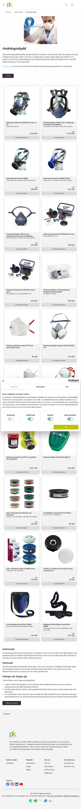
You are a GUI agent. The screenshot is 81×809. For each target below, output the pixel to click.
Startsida (8, 12)
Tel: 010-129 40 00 (54, 796)
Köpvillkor (10, 763)
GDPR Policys (49, 770)
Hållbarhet (48, 773)
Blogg (28, 770)
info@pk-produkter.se (71, 796)
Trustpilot (6, 714)
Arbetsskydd (18, 12)
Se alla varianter (59, 137)
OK (66, 427)
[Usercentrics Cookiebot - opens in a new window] (70, 380)
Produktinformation (22, 137)
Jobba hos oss (69, 766)
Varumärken (30, 763)
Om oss (47, 763)
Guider (28, 766)
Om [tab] (67, 387)
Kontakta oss (7, 66)
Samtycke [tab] (14, 387)
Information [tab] (40, 387)
